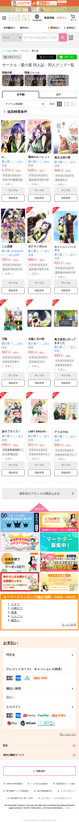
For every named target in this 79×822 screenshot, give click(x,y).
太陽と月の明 (36, 339)
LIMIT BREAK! (37, 431)
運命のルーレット (39, 157)
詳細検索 (71, 37)
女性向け (69, 27)
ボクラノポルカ (37, 246)
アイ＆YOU (61, 431)
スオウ (15, 604)
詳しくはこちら (68, 734)
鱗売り (15, 620)
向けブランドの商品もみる (39, 493)
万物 (4, 339)
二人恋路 (7, 246)
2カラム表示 (66, 104)
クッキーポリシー (68, 791)
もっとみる (69, 624)
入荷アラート (12, 57)
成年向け (24, 27)
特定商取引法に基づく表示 (21, 798)
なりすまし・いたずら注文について (56, 798)
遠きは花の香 (62, 157)
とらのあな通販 (10, 50)
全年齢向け (9, 27)
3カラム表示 (59, 104)
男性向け (53, 27)
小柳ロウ (17, 608)
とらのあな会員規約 (39, 784)
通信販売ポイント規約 (65, 784)
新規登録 (49, 17)
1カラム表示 (73, 104)
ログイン (62, 17)
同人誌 (24, 50)
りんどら (17, 616)
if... (4, 157)
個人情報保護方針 (44, 791)
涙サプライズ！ (11, 431)
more (67, 808)
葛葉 (14, 612)
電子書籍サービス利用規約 (17, 791)
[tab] (58, 94)
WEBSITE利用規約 (15, 784)
